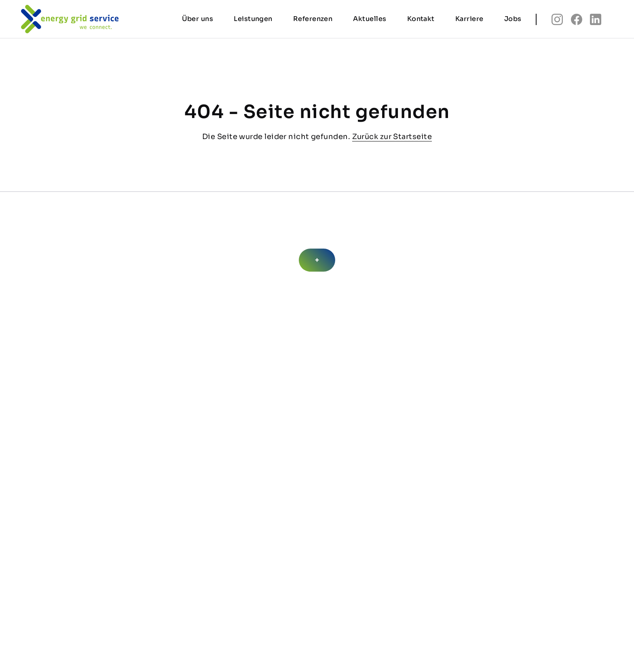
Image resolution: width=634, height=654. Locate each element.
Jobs (513, 21)
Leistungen (253, 21)
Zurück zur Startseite (392, 136)
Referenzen (313, 21)
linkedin (595, 21)
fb (576, 21)
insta (557, 21)
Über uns (197, 21)
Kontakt (421, 21)
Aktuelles (369, 21)
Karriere (469, 21)
